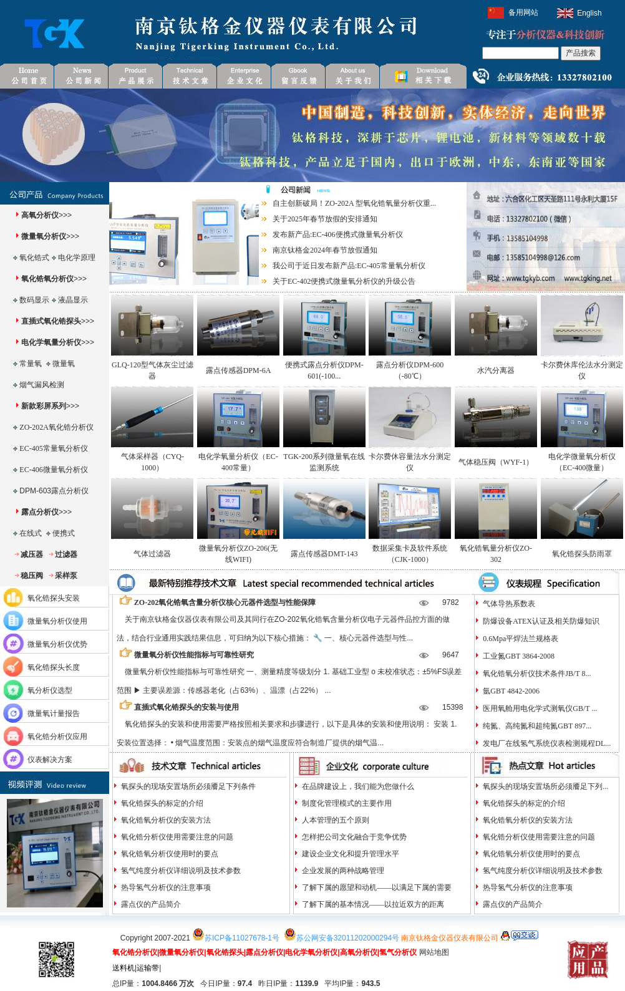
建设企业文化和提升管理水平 (349, 853)
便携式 (63, 533)
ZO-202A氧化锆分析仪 (56, 427)
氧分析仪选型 (49, 690)
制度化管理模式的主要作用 (346, 803)
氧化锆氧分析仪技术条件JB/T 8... (536, 673)
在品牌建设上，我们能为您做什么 (357, 786)
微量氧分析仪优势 (57, 644)
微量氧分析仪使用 (57, 621)
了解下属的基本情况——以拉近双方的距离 (372, 904)
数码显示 (34, 300)
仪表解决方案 (49, 759)
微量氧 (63, 363)
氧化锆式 (34, 257)
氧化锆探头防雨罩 (582, 553)
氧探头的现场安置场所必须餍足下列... (544, 786)
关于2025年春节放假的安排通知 (325, 219)
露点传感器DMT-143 (324, 553)
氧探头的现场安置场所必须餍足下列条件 (187, 786)
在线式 (30, 533)
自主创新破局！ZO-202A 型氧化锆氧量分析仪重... (354, 203)
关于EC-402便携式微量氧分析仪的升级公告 (344, 281)
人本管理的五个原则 (334, 820)
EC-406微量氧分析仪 (53, 469)
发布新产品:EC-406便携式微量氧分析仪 (338, 234)
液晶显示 (73, 300)
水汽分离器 (496, 370)
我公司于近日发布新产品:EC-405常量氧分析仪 (349, 265)
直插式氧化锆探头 (51, 321)
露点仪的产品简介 (150, 904)
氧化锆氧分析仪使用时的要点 (168, 853)
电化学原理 (76, 257)
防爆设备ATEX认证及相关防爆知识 (540, 621)
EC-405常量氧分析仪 (53, 448)
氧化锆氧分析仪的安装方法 (165, 820)
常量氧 (30, 363)
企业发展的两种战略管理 (342, 870)
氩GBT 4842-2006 (510, 691)
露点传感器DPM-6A (238, 370)
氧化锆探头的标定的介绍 (161, 803)
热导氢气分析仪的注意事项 (165, 887)
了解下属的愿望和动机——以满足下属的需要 (376, 887)
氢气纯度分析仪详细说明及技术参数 (180, 870)
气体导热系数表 (508, 603)
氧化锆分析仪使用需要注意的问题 (176, 837)
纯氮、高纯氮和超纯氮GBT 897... (536, 726)
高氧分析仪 (40, 215)
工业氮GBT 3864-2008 (518, 656)
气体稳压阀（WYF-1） (496, 462)
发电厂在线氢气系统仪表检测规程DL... (546, 743)
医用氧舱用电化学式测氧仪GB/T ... (539, 708)
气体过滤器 (152, 553)
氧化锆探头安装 (53, 598)
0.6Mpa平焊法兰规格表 (519, 638)
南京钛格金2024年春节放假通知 (325, 250)
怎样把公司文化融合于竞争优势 (353, 837)
